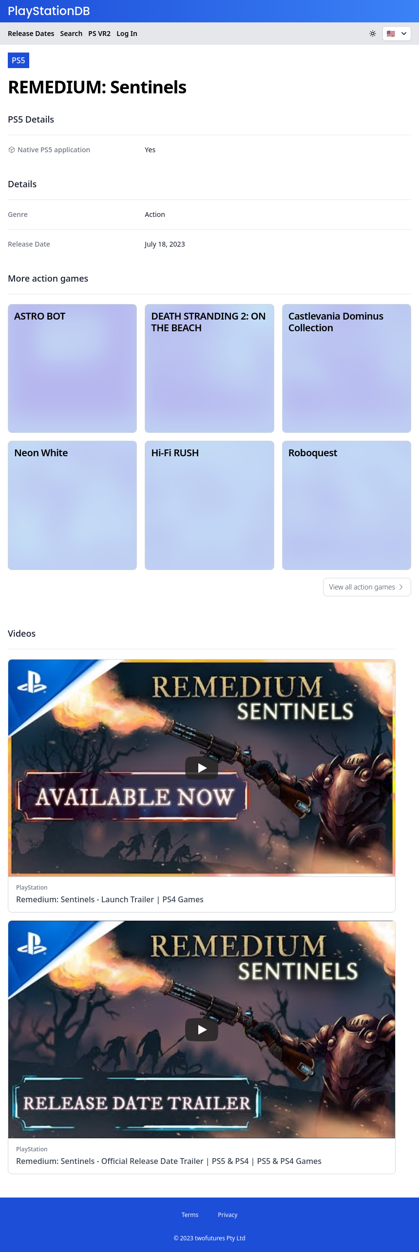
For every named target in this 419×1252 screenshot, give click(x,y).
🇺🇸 (398, 33)
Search (71, 33)
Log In (126, 33)
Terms (190, 1215)
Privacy (227, 1215)
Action (155, 214)
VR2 (99, 33)
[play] (201, 768)
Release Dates (31, 33)
